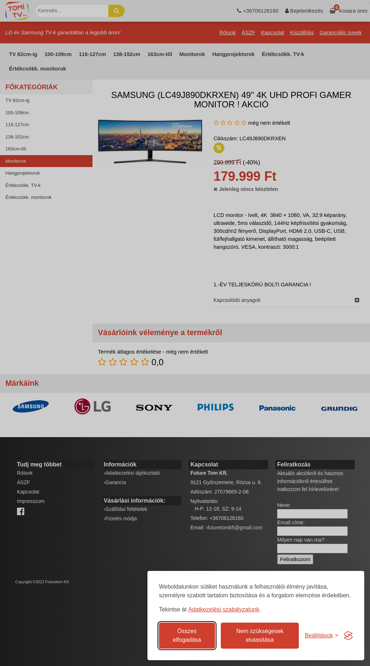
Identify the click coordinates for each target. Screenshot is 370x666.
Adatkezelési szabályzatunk (223, 609)
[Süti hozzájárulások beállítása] (321, 635)
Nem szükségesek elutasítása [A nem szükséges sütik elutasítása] (260, 635)
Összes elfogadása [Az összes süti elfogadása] (187, 635)
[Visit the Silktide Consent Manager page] (348, 635)
